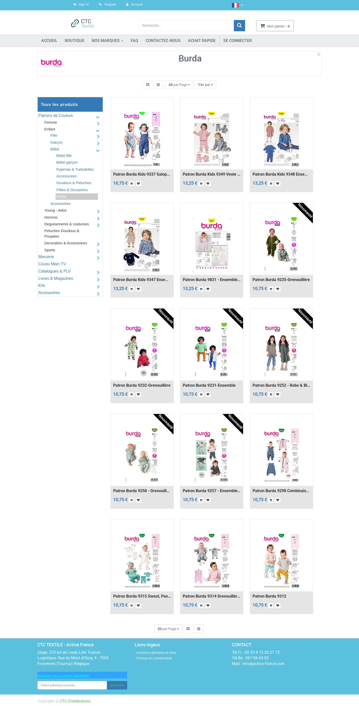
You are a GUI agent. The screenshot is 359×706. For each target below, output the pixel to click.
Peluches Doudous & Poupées (61, 233)
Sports (49, 250)
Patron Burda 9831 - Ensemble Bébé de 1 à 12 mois (212, 280)
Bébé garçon (67, 162)
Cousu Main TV (52, 264)
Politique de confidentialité (154, 658)
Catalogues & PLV (54, 271)
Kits (41, 285)
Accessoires (66, 176)
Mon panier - (278, 26)
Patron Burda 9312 (269, 596)
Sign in (84, 4)
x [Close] (318, 54)
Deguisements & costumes (66, 224)
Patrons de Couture (55, 115)
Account (137, 4)
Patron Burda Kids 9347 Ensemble (142, 280)
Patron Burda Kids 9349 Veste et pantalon (212, 174)
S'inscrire (117, 685)
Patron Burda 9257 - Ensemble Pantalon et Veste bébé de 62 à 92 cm (212, 491)
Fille (53, 135)
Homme (51, 217)
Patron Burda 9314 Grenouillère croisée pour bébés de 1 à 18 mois (212, 596)
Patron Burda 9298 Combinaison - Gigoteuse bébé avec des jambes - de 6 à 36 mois (281, 491)
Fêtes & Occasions (72, 190)
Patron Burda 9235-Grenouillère (281, 280)
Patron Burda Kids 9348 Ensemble (281, 174)
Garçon (56, 142)
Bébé (54, 149)
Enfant (49, 129)
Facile (61, 196)
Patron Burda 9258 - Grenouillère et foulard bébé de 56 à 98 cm (142, 491)
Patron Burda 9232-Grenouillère (142, 385)
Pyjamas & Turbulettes (75, 169)
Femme (50, 122)
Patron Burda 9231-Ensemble (209, 385)
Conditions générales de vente (156, 653)
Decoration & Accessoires (65, 243)
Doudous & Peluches (73, 183)
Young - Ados (55, 210)
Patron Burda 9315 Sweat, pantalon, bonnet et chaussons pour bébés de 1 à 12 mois (142, 596)
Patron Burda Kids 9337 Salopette (142, 174)
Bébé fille (64, 155)
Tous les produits (59, 104)
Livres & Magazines (55, 278)
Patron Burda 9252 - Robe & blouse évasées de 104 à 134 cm (281, 385)
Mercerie (46, 257)
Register (110, 4)
